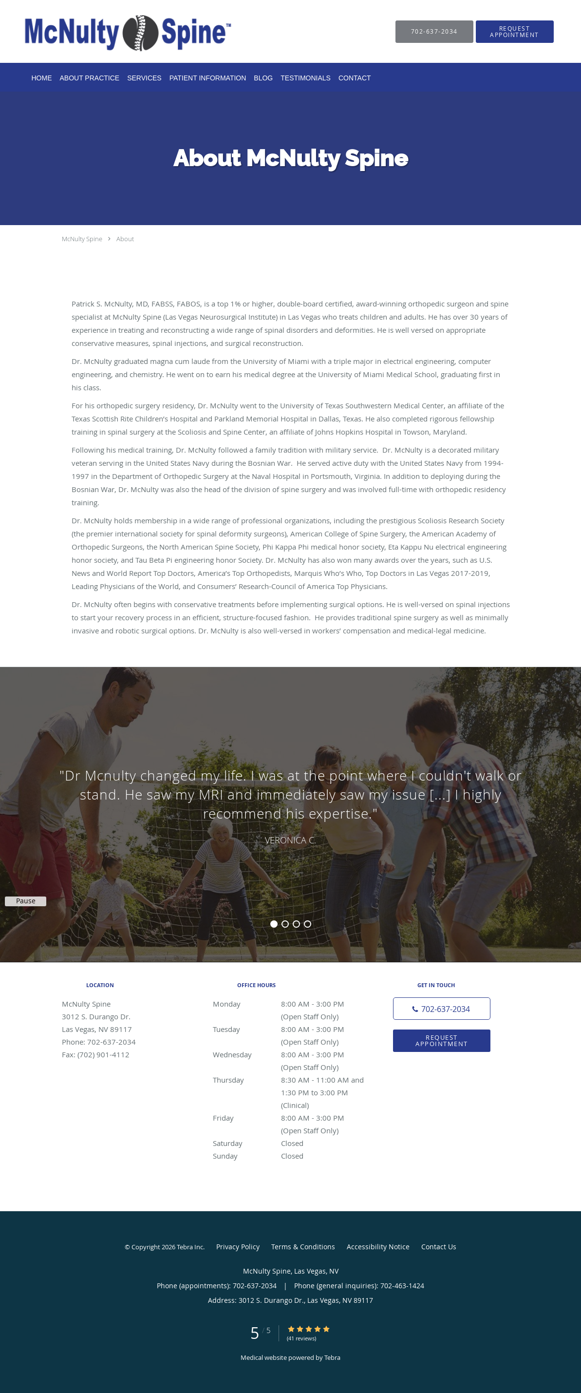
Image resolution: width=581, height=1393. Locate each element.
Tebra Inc (190, 1246)
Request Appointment (441, 1040)
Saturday (288, 1143)
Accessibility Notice (378, 1246)
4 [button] (307, 924)
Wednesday (288, 1054)
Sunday (288, 1155)
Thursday (288, 1079)
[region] (290, 805)
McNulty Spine (82, 238)
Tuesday (288, 1029)
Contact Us (438, 1246)
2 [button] (285, 924)
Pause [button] (26, 901)
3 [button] (296, 924)
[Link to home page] (113, 31)
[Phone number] (441, 1008)
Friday (288, 1117)
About (125, 238)
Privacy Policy (238, 1246)
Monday (288, 1003)
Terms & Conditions (303, 1246)
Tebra (332, 1357)
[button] (515, 31)
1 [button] (274, 924)
